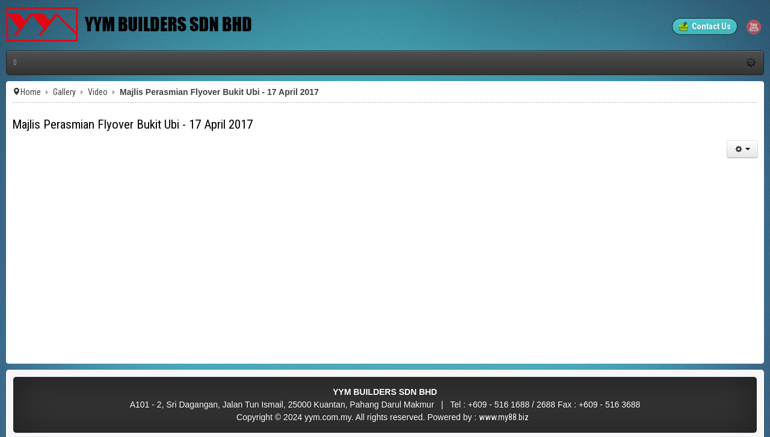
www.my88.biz (504, 417)
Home (30, 92)
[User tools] (742, 149)
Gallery (64, 92)
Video (98, 92)
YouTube (754, 27)
